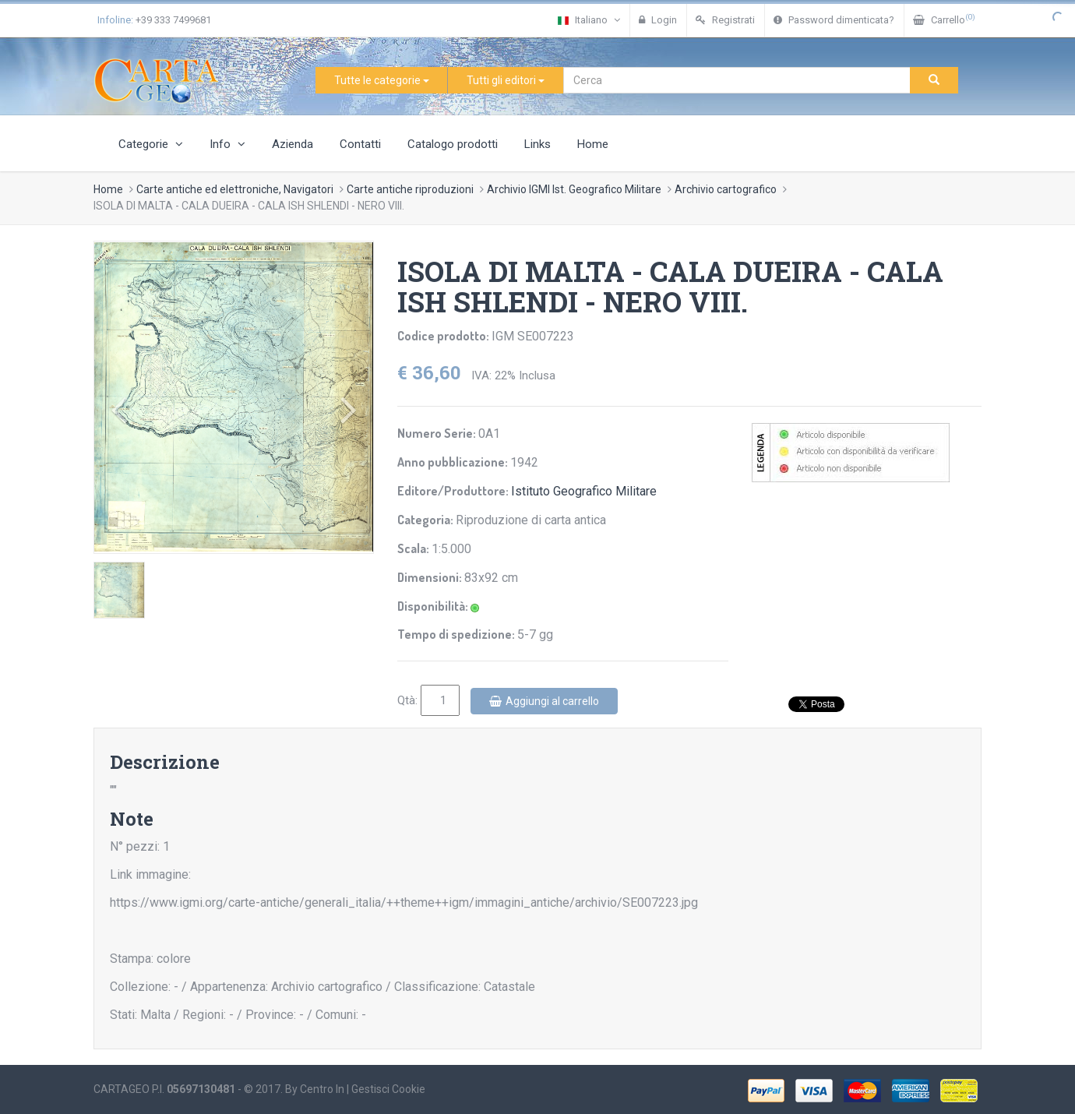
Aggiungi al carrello (544, 701)
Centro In (322, 1089)
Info (227, 144)
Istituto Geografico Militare (584, 491)
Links (537, 144)
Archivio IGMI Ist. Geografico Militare (574, 189)
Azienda (292, 144)
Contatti (360, 144)
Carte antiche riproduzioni (410, 189)
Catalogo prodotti (452, 144)
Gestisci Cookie (388, 1089)
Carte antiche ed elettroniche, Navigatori (234, 189)
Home (592, 144)
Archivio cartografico (726, 189)
